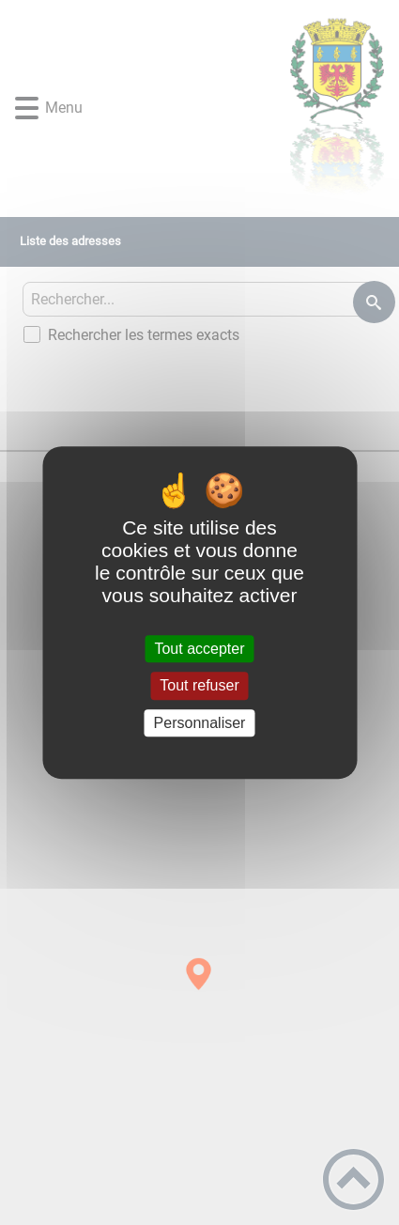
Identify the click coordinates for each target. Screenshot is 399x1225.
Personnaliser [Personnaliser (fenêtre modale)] (200, 723)
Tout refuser (199, 686)
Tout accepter (199, 649)
